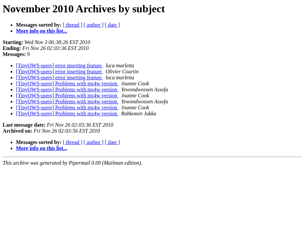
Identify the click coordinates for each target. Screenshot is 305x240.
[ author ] (94, 25)
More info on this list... (41, 31)
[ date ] (112, 25)
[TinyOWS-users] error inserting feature (59, 65)
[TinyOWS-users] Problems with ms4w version (67, 83)
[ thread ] (72, 25)
